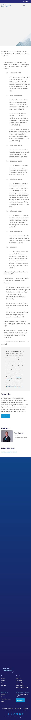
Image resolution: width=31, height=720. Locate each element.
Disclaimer (14, 710)
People (3, 680)
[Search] (28, 5)
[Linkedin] (17, 714)
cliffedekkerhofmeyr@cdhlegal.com (14, 386)
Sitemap (25, 710)
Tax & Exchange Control (8, 452)
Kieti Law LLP (19, 683)
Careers (3, 683)
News (2, 701)
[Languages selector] (26, 1)
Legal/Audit (26, 708)
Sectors (3, 694)
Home (3, 678)
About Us (18, 678)
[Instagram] (14, 714)
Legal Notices (18, 708)
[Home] (6, 6)
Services (3, 697)
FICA (20, 710)
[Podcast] (22, 714)
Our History (19, 680)
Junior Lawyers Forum (22, 687)
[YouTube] (19, 714)
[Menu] (24, 5)
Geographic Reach (6, 699)
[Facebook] (8, 714)
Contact (3, 685)
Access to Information (7, 708)
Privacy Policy (7, 710)
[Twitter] (11, 714)
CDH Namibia (19, 685)
